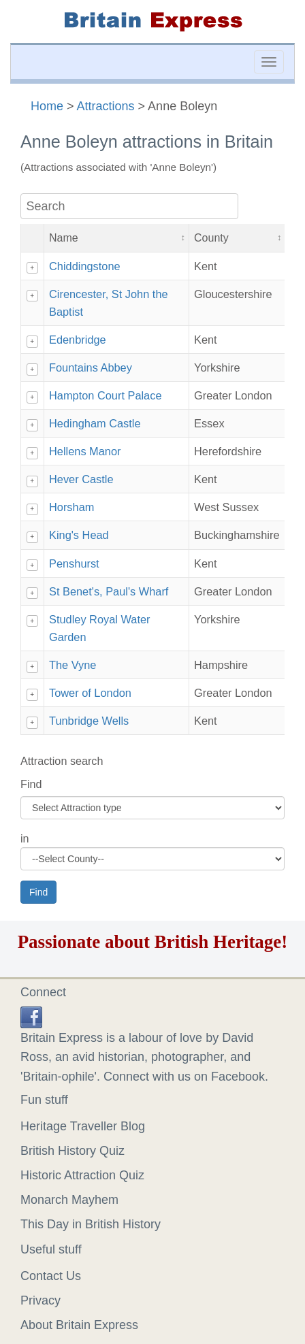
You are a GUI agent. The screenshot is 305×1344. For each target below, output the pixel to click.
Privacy (40, 1300)
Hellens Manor (85, 451)
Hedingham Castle (95, 423)
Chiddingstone (85, 266)
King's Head (79, 535)
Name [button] (63, 237)
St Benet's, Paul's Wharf (108, 591)
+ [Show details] (32, 268)
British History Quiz (72, 1151)
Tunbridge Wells (89, 721)
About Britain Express (79, 1325)
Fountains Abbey (90, 367)
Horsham (71, 507)
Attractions (106, 106)
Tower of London (90, 693)
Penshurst (74, 563)
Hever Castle (81, 479)
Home (47, 106)
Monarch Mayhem (69, 1200)
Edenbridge (77, 339)
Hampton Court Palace (105, 395)
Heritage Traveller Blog (82, 1126)
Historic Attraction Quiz (82, 1175)
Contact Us (50, 1276)
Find (31, 784)
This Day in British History (90, 1224)
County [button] (211, 237)
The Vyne (72, 665)
